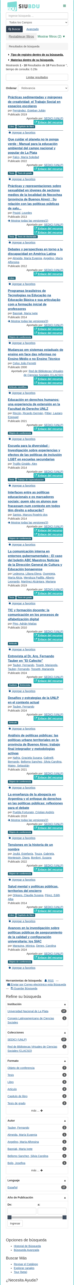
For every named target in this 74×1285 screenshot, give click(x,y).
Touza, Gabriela (44, 853)
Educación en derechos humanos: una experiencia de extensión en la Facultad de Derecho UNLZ (34, 404)
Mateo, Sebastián (18, 765)
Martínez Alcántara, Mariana (38, 581)
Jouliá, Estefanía (23, 853)
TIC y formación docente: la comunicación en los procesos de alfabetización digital (33, 614)
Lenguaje (13, 1180)
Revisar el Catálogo (26, 1264)
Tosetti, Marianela (46, 665)
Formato (13, 1060)
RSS (49, 980)
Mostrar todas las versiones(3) (28, 321)
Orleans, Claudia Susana (28, 895)
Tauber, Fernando (23, 665)
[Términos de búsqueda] (37, 15)
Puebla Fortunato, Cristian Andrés (33, 812)
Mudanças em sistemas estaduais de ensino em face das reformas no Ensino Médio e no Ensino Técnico (35, 354)
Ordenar (11, 88)
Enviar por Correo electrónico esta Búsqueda (36, 984)
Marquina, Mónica (24, 945)
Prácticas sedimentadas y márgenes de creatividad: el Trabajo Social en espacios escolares (35, 102)
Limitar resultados (37, 77)
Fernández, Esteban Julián (29, 110)
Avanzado (32, 29)
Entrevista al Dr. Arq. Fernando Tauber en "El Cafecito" (31, 658)
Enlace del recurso (48, 122)
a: (39, 1204)
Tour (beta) (20, 1272)
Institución (14, 1004)
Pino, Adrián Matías (25, 623)
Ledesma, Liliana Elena (27, 573)
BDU (11, 6)
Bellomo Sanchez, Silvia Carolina (41, 761)
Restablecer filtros (21, 36)
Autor (11, 1120)
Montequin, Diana (19, 857)
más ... (37, 1111)
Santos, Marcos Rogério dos (30, 514)
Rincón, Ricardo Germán (28, 413)
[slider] (9, 1217)
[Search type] (37, 22)
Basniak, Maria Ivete (25, 313)
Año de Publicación (20, 1197)
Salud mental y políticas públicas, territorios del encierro (33, 889)
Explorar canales (24, 1268)
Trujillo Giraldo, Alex (25, 463)
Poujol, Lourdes (22, 212)
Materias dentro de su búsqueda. (30, 60)
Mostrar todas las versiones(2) (28, 220)
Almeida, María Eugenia (27, 258)
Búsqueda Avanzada (26, 1250)
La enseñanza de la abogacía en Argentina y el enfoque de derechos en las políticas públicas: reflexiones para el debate (35, 801)
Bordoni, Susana (41, 857)
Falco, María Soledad (26, 157)
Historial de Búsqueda (27, 1246)
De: (9, 1204)
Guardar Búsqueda (24, 988)
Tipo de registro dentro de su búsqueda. (35, 54)
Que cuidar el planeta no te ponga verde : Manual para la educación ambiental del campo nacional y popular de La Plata (33, 146)
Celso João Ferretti (24, 363)
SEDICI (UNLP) (53, 118)
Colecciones (15, 1032)
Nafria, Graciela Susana (27, 757)
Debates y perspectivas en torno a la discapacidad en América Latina (35, 251)
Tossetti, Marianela (42, 669)
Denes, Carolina (46, 945)
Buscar (14, 29)
